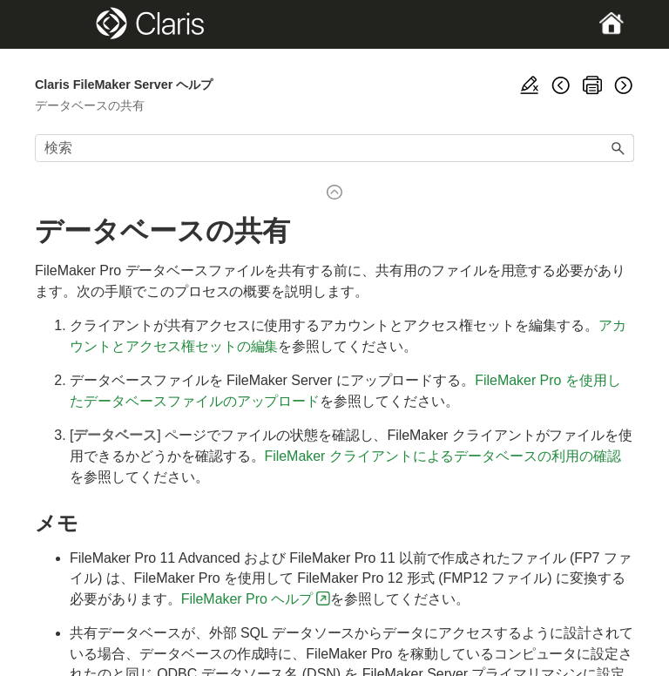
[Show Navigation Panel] (63, 24)
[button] (618, 148)
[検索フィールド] (334, 148)
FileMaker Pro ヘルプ (247, 599)
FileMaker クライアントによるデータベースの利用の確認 (442, 456)
